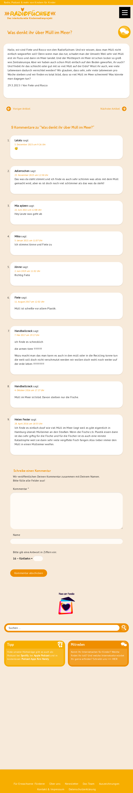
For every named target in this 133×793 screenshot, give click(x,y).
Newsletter (71, 783)
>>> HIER (112, 659)
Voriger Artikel (18, 108)
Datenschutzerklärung (82, 789)
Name (16, 535)
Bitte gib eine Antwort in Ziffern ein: (35, 552)
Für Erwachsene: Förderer (29, 783)
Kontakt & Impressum (50, 789)
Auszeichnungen (109, 783)
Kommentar (21, 489)
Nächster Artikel (113, 108)
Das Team (89, 783)
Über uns (54, 783)
